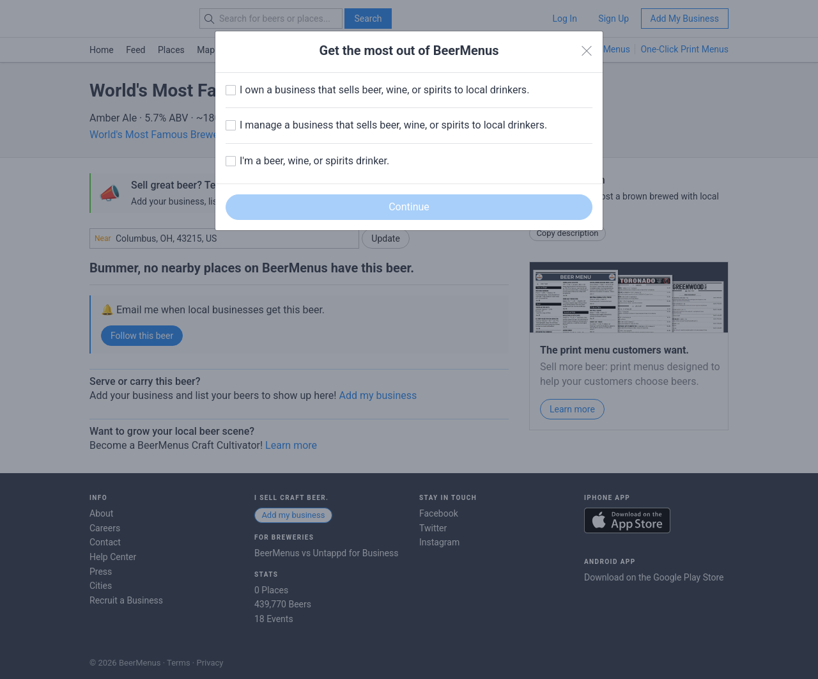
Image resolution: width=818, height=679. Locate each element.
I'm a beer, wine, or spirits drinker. (314, 161)
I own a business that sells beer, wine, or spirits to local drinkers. (384, 90)
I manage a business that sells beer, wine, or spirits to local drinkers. (393, 125)
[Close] (586, 51)
